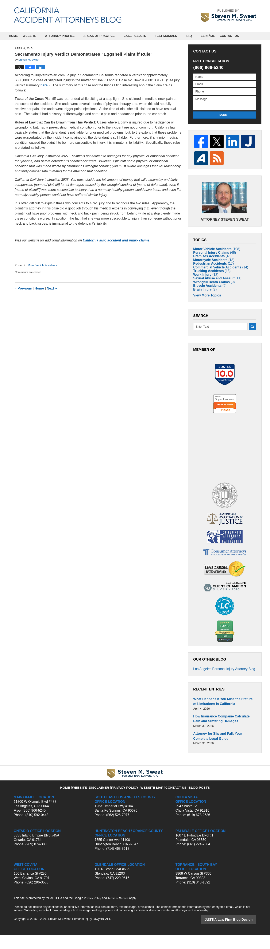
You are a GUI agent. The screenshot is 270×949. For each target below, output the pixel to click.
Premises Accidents (210, 255)
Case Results (142, 36)
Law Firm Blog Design (236, 934)
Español (216, 36)
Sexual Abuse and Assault (214, 291)
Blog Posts (193, 799)
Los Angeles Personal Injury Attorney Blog (220, 687)
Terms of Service (120, 912)
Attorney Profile (67, 36)
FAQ (197, 36)
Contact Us (241, 36)
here (44, 85)
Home (17, 36)
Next (52, 288)
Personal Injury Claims (212, 249)
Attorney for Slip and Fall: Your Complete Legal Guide (222, 751)
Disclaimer (105, 799)
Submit (224, 114)
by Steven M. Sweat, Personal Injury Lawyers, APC (228, 15)
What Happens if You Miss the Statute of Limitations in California (221, 719)
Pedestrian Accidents (211, 267)
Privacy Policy (128, 799)
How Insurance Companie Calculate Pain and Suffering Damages (221, 735)
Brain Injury (203, 310)
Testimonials (174, 36)
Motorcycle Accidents (211, 261)
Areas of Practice (107, 36)
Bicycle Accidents (208, 304)
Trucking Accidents (209, 279)
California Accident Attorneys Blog (68, 15)
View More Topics (205, 317)
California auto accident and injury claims (116, 240)
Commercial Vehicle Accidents (217, 273)
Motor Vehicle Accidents (42, 265)
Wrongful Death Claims (211, 297)
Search (252, 347)
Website (37, 36)
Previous (23, 288)
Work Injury (204, 285)
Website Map (151, 799)
